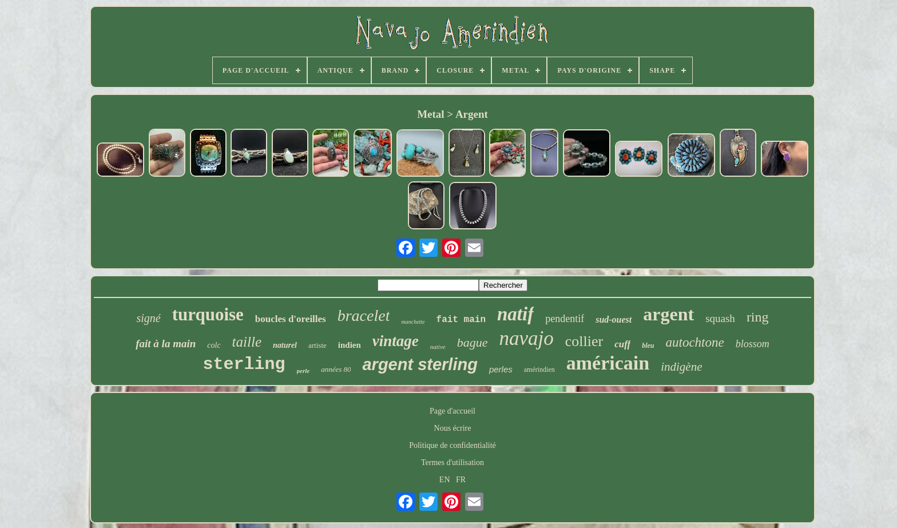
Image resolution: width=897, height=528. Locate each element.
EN (444, 479)
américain (607, 363)
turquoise (208, 314)
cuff (622, 344)
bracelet (364, 315)
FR (461, 479)
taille (246, 342)
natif (515, 314)
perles (501, 369)
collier (584, 341)
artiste (317, 345)
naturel (285, 345)
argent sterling (419, 364)
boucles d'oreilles (290, 318)
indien (349, 345)
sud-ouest (614, 319)
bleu (648, 346)
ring (758, 316)
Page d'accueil (452, 411)
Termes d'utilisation (452, 462)
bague (472, 342)
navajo (526, 338)
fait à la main (166, 344)
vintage (395, 341)
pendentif (564, 318)
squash (720, 318)
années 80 (336, 369)
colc (213, 345)
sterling (244, 364)
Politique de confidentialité (452, 445)
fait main (461, 320)
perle (303, 370)
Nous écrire (452, 428)
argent (668, 314)
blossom (752, 344)
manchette (412, 322)
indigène (681, 367)
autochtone (695, 342)
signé (148, 318)
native (438, 346)
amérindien (539, 370)
